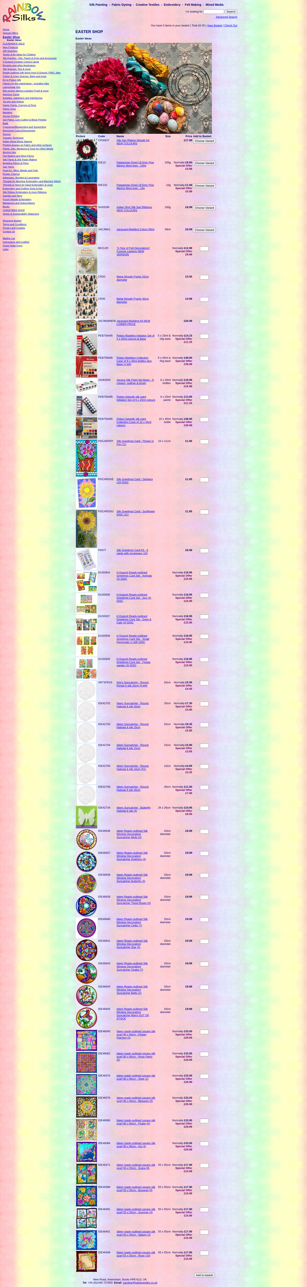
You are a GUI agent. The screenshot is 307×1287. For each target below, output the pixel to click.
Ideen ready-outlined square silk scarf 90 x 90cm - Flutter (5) (136, 1122)
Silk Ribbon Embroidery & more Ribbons (25, 192)
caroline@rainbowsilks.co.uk (140, 1282)
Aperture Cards (11, 94)
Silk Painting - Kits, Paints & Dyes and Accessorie (30, 58)
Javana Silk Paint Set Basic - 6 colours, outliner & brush (135, 381)
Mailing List (9, 238)
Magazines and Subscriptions (19, 203)
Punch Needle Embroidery (17, 199)
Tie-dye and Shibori (13, 101)
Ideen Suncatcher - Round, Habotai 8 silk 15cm (133, 746)
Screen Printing (11, 116)
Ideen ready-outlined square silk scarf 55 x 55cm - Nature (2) (136, 1233)
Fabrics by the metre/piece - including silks (26, 83)
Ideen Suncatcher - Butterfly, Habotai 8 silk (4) (134, 809)
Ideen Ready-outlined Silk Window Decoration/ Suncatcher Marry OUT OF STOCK (133, 1013)
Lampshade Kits (11, 87)
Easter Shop (11, 37)
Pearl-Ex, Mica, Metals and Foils (20, 170)
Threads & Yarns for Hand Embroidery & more (28, 185)
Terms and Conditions (14, 224)
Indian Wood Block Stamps (17, 141)
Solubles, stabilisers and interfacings (22, 98)
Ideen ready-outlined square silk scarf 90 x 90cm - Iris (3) (136, 1145)
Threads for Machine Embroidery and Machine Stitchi (32, 181)
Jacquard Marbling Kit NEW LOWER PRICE (133, 322)
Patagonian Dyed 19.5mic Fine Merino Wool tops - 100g (135, 164)
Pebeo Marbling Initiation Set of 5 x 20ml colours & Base (136, 337)
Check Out (230, 25)
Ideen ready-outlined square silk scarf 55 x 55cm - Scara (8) (136, 1166)
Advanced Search (226, 17)
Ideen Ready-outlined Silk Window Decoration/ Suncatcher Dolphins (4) (132, 856)
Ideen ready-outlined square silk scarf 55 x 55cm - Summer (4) (136, 1211)
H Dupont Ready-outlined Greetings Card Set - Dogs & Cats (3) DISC (134, 619)
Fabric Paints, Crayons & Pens (19, 105)
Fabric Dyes (9, 109)
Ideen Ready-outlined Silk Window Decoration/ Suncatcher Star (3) (132, 944)
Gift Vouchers (10, 51)
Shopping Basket (12, 220)
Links (6, 249)
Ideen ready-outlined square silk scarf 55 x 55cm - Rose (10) (136, 1254)
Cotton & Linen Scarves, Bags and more (24, 76)
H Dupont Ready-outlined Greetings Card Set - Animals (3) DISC (134, 575)
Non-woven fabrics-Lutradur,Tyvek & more (26, 90)
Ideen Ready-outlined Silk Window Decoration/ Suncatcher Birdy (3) (132, 834)
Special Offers (10, 33)
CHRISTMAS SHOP (14, 210)
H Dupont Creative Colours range (21, 61)
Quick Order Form (12, 245)
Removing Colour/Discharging (19, 130)
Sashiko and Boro (12, 195)
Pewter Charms (11, 174)
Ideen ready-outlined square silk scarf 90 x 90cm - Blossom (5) (136, 1099)
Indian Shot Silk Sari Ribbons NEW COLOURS (134, 209)
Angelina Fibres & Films (16, 163)
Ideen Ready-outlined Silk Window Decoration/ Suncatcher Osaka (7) (132, 966)
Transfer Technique (13, 138)
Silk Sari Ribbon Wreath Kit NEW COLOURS (133, 142)
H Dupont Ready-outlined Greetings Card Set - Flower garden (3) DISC (134, 662)
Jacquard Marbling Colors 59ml (135, 229)
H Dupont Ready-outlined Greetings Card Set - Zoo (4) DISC (134, 598)
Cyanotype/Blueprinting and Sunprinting (24, 127)
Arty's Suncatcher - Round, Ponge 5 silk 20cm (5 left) (133, 684)
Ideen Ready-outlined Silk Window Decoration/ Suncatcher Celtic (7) (132, 922)
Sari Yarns (8, 167)
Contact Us (9, 231)
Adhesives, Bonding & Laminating (21, 177)
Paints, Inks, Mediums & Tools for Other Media (28, 148)
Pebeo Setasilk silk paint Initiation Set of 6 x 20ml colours (136, 398)
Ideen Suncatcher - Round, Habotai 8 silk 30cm (133, 788)
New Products (10, 47)
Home (6, 29)
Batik (5, 123)
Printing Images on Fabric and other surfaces (27, 145)
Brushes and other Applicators (19, 65)
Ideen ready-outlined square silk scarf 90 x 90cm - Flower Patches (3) (136, 1034)
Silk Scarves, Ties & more (17, 69)
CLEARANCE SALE (14, 43)
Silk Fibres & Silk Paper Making (20, 159)
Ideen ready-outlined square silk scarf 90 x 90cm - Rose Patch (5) (136, 1056)
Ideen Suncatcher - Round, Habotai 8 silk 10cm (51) (133, 767)
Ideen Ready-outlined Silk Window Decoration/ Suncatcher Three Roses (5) (134, 900)
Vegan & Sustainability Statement (21, 214)
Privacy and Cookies (14, 228)
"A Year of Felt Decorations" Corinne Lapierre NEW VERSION (133, 251)
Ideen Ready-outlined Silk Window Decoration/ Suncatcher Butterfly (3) (132, 878)
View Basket (214, 25)
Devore (7, 134)
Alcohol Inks (9, 152)
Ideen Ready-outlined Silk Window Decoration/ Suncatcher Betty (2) (132, 990)
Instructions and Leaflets (16, 242)
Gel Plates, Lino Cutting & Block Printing (24, 119)
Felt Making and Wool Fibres (18, 156)
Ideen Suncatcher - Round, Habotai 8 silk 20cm (133, 705)
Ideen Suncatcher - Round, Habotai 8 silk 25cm (133, 726)
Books (6, 206)
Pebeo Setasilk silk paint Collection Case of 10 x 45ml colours (134, 422)
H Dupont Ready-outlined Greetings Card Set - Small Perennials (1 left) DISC (133, 639)
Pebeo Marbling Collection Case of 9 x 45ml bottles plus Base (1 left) (134, 361)
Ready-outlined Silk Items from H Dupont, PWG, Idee (32, 72)
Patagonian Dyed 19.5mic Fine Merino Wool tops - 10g (135, 186)
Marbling (7, 112)
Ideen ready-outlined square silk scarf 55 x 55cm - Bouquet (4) (136, 1188)
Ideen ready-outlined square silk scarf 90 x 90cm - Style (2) (136, 1077)
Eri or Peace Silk (12, 80)
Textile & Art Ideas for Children (19, 54)
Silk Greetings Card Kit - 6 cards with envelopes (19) (132, 551)
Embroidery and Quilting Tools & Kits (23, 188)
